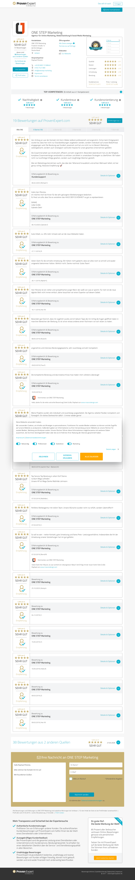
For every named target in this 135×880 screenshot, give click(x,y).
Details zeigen (95, 452)
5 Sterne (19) (38, 129)
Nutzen (91, 65)
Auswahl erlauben (67, 459)
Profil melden (59, 813)
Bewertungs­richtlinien (88, 872)
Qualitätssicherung (100, 872)
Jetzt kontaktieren (111, 9)
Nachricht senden (82, 794)
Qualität (91, 61)
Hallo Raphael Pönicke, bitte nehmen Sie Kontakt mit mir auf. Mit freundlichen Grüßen (39, 782)
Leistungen (92, 68)
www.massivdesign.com (89, 402)
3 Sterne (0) (76, 129)
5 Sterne (108, 40)
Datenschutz (111, 872)
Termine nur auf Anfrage (67, 46)
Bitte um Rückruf (79, 779)
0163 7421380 (40, 68)
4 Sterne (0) (57, 129)
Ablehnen (43, 459)
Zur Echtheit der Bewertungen (20, 62)
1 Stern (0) (115, 129)
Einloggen (118, 4)
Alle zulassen (91, 459)
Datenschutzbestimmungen (52, 440)
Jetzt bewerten (20, 69)
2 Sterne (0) (96, 129)
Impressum (36, 440)
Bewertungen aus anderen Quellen (20, 55)
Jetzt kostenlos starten (105, 858)
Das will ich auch (104, 3)
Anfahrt (37, 53)
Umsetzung (93, 72)
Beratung (92, 75)
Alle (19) (20, 129)
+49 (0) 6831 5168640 (43, 65)
